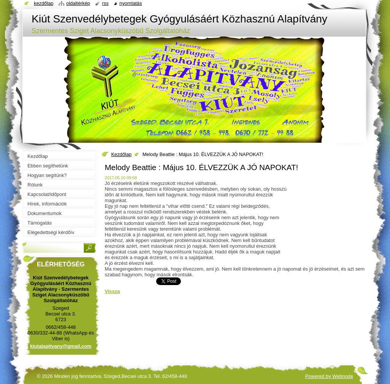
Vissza (112, 291)
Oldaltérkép (78, 3)
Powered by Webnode (329, 376)
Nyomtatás (131, 3)
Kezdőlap (121, 154)
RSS (105, 3)
